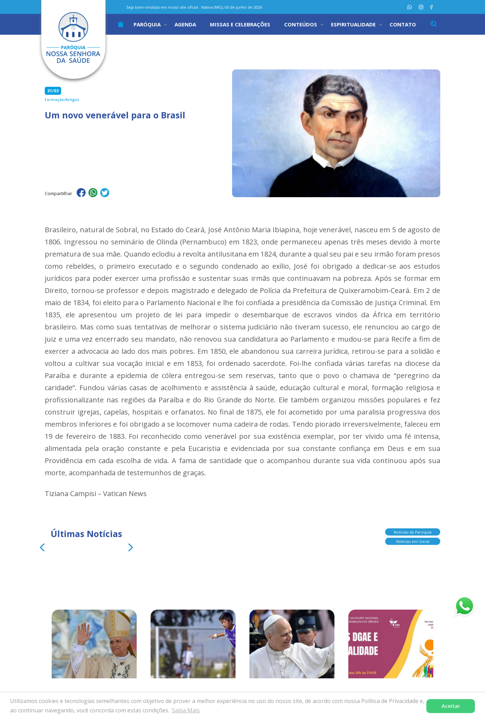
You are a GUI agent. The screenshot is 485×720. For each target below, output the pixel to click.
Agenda (185, 24)
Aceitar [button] (451, 706)
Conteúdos (300, 24)
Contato (403, 24)
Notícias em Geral (412, 543)
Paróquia (147, 24)
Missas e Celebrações (240, 24)
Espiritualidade (353, 24)
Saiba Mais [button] (186, 710)
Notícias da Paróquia (413, 534)
